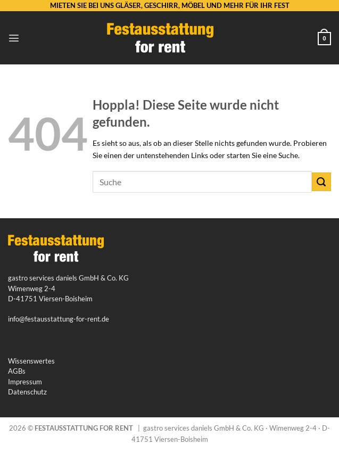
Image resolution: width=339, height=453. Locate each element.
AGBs (17, 371)
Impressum (25, 381)
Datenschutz (27, 392)
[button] (14, 38)
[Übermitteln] (321, 182)
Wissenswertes (31, 361)
